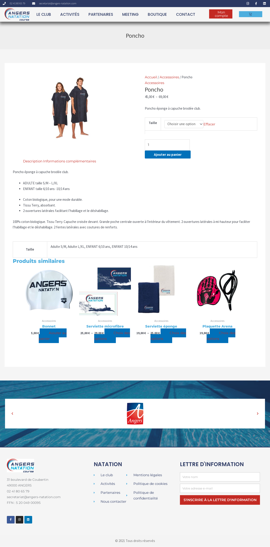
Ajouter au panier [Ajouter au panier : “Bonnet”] (53, 336)
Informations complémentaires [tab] (69, 162)
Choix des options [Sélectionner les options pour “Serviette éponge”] (168, 336)
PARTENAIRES (100, 14)
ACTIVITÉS (69, 14)
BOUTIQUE (157, 14)
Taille (153, 123)
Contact (185, 14)
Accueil (151, 77)
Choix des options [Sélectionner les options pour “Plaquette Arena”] (221, 336)
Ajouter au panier (168, 155)
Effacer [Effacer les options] (209, 124)
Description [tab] (32, 162)
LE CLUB (43, 14)
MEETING (130, 14)
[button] (12, 414)
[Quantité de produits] (167, 145)
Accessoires (169, 77)
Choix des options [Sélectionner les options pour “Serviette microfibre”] (112, 336)
